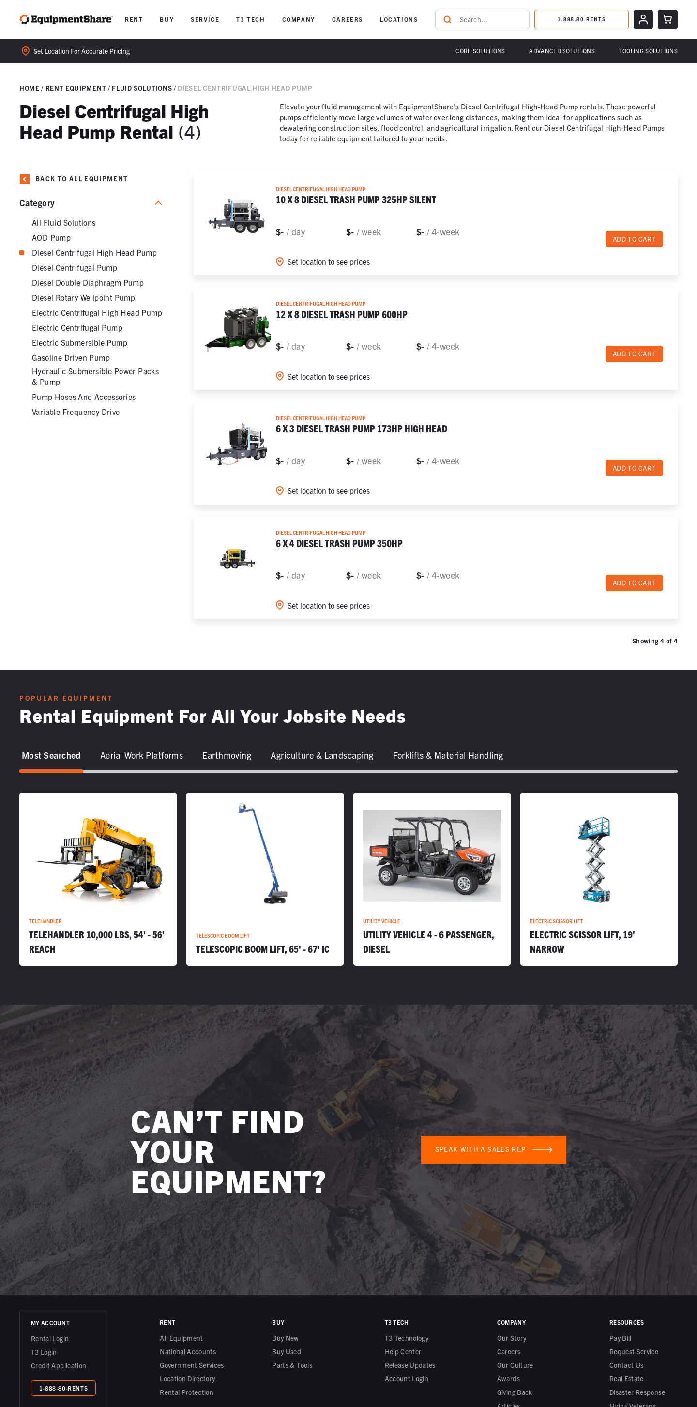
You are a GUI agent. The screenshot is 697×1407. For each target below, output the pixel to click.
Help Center (403, 1351)
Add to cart (634, 239)
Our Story (511, 1337)
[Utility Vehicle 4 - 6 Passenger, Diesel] (432, 879)
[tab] (51, 756)
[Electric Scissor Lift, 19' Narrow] (599, 879)
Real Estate (626, 1378)
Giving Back (514, 1392)
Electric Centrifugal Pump (77, 327)
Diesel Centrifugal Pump (74, 267)
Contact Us (626, 1365)
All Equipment (181, 1337)
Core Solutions (480, 50)
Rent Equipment (75, 88)
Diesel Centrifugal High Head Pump (94, 252)
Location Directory (187, 1378)
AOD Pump (51, 237)
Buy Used (286, 1351)
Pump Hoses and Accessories (84, 396)
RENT (134, 19)
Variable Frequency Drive (76, 411)
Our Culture (515, 1365)
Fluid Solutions (142, 88)
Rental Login (50, 1338)
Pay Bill (620, 1337)
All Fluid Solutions (64, 222)
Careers (508, 1351)
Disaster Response (637, 1392)
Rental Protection (186, 1392)
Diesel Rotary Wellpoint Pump (83, 297)
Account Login (407, 1378)
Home (29, 88)
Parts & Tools (292, 1365)
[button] (134, 19)
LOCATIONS (399, 19)
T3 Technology (407, 1337)
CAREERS (347, 19)
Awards (508, 1378)
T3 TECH (250, 19)
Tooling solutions (648, 50)
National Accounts (188, 1351)
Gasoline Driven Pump (71, 357)
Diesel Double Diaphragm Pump (88, 282)
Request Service (633, 1351)
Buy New (285, 1337)
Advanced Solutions (561, 50)
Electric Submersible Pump (79, 342)
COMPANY (298, 19)
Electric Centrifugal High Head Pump (97, 312)
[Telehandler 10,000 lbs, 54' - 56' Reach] (98, 879)
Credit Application (58, 1365)
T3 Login (44, 1351)
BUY (167, 19)
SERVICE (205, 19)
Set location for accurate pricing (76, 51)
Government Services (192, 1365)
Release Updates (410, 1365)
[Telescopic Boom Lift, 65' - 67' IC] (265, 879)
